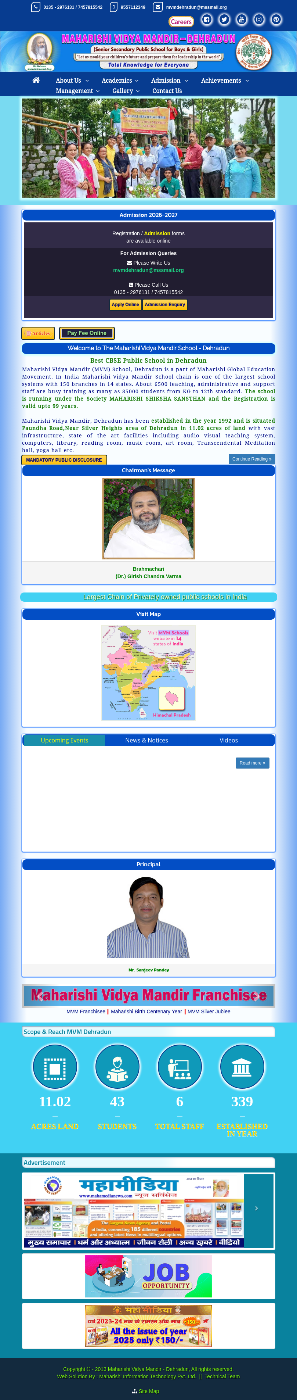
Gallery (122, 90)
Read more (252, 763)
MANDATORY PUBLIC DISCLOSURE (64, 460)
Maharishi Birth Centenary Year (146, 1011)
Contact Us (167, 90)
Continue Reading (251, 459)
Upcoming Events (64, 740)
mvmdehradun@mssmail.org (196, 7)
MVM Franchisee (85, 1011)
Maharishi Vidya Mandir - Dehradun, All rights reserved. (171, 1369)
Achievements (221, 80)
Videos (229, 740)
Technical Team (222, 1376)
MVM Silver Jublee (209, 1011)
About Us (69, 80)
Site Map (152, 1391)
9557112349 (133, 7)
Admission (166, 80)
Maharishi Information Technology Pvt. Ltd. (147, 1376)
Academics (117, 80)
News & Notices (146, 740)
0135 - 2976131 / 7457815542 (72, 7)
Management (74, 90)
